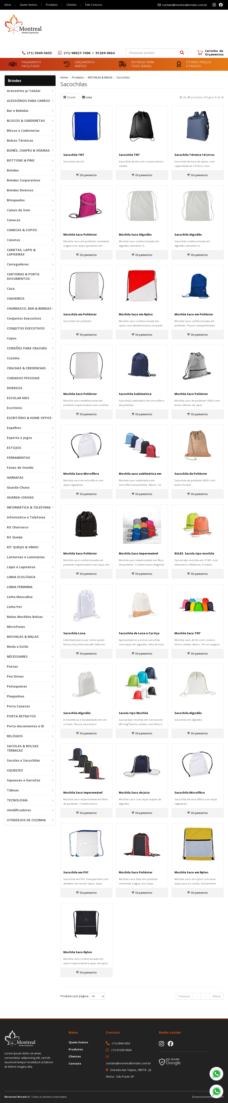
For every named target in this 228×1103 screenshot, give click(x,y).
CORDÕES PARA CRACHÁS (27, 348)
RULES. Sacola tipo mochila (194, 553)
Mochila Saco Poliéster (80, 234)
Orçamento (86, 175)
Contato (75, 1063)
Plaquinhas (15, 696)
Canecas (13, 220)
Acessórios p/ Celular (24, 91)
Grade (69, 97)
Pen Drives (15, 676)
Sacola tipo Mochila (133, 713)
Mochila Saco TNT (187, 633)
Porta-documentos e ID (25, 726)
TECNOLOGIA (17, 800)
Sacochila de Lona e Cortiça (139, 633)
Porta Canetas (18, 706)
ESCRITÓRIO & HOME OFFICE (29, 418)
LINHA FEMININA (20, 587)
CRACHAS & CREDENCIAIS (26, 368)
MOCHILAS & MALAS (23, 636)
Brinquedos (16, 200)
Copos (12, 338)
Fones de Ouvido (20, 467)
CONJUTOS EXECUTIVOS (26, 328)
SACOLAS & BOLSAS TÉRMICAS (23, 748)
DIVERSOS (14, 388)
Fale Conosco (93, 5)
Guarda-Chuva (18, 487)
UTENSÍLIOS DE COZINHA (26, 820)
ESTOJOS (14, 448)
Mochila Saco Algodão (135, 234)
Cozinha (13, 358)
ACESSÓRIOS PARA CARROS (28, 101)
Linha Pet (14, 607)
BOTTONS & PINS (21, 160)
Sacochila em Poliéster (80, 314)
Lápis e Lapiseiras (21, 567)
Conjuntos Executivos (24, 318)
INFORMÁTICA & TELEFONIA (29, 507)
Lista (87, 97)
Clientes (71, 5)
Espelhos (14, 428)
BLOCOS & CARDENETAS (26, 120)
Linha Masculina (20, 597)
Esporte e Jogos (19, 438)
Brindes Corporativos (23, 180)
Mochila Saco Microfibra (81, 474)
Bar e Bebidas (18, 111)
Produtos (52, 5)
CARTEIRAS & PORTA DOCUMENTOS (23, 276)
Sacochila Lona (74, 633)
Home (64, 77)
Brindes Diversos (20, 190)
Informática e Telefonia (26, 517)
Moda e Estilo (17, 646)
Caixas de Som (18, 210)
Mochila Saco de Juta (134, 792)
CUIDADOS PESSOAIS (23, 378)
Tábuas (13, 790)
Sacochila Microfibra (189, 792)
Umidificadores (19, 810)
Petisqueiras (17, 686)
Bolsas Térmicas (20, 140)
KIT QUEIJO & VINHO (23, 547)
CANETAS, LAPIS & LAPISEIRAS (21, 252)
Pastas (12, 666)
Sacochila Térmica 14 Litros (194, 155)
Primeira (184, 996)
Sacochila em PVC (76, 872)
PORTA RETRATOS (21, 716)
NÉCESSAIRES (17, 656)
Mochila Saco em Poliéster (193, 314)
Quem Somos (28, 5)
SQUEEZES (15, 770)
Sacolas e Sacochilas (23, 760)
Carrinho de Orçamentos (214, 52)
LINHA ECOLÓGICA (21, 577)
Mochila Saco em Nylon (136, 314)
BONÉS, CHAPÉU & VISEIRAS (28, 150)
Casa (11, 288)
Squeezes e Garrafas (23, 780)
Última (216, 996)
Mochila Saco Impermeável (138, 553)
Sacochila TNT (73, 155)
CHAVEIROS (16, 298)
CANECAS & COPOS (22, 230)
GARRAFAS (15, 477)
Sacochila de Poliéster (190, 474)
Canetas (13, 240)
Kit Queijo (15, 537)
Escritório (14, 408)
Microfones (16, 627)
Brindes (13, 170)
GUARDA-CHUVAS (20, 497)
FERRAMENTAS (18, 457)
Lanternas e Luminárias (26, 557)
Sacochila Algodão (188, 234)
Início (7, 5)
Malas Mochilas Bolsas (25, 617)
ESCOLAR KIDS (18, 398)
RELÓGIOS (15, 736)
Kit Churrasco (17, 527)
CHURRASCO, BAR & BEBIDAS (29, 308)
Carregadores (18, 264)
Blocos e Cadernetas (23, 130)
